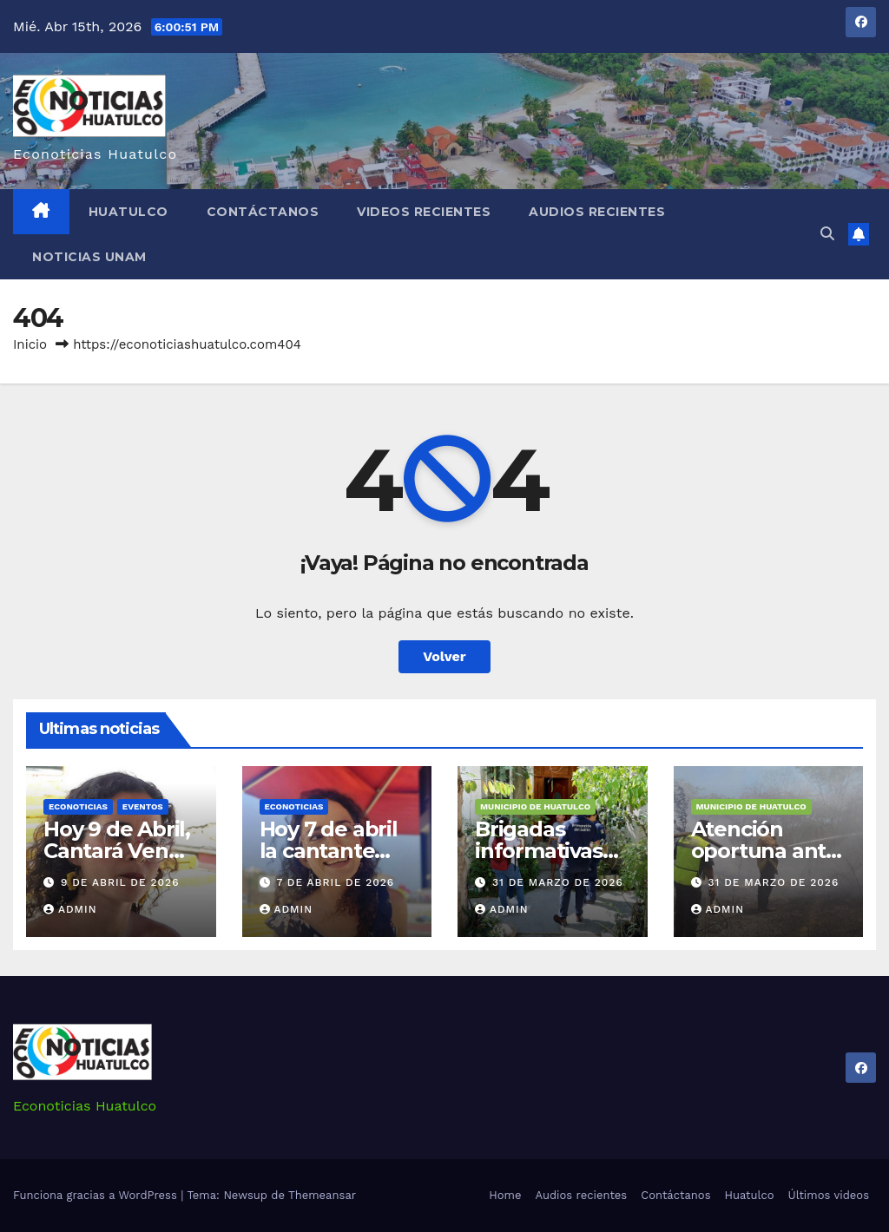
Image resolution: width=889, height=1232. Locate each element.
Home (505, 1195)
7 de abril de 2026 (335, 882)
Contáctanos (263, 212)
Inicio (30, 344)
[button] (827, 234)
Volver (444, 656)
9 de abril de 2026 (120, 882)
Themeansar (322, 1195)
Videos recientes (424, 212)
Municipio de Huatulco (535, 806)
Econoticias (78, 806)
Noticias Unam (89, 257)
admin (70, 909)
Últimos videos (828, 1195)
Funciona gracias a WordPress (97, 1195)
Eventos (142, 806)
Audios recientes (597, 212)
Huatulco (128, 212)
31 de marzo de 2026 (557, 882)
